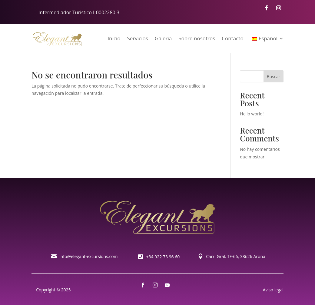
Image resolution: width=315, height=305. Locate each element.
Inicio (114, 38)
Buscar (273, 76)
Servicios (137, 38)
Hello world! (252, 114)
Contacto (232, 38)
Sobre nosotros (196, 38)
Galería (163, 38)
